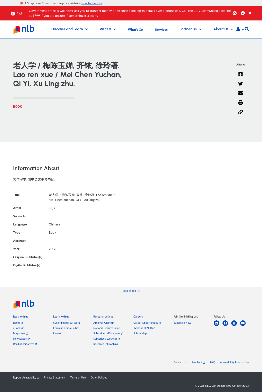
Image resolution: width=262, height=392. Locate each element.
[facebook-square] (226, 325)
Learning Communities (66, 328)
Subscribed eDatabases (108, 333)
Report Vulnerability (26, 377)
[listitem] (20, 317)
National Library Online (106, 328)
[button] (240, 29)
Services (161, 29)
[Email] (240, 95)
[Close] (254, 11)
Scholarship (140, 333)
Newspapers (21, 338)
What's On (135, 29)
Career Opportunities (147, 322)
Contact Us (180, 362)
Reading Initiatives (25, 344)
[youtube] (244, 325)
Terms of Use (78, 377)
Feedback (198, 362)
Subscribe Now (182, 322)
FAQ (212, 362)
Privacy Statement (54, 377)
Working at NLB (144, 328)
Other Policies (99, 377)
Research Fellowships (105, 344)
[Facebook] (240, 76)
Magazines (20, 333)
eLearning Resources (66, 322)
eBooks (18, 328)
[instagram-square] (235, 325)
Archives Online (103, 322)
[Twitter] (240, 86)
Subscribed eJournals (106, 338)
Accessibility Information (234, 362)
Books (18, 322)
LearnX (57, 333)
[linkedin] (218, 325)
